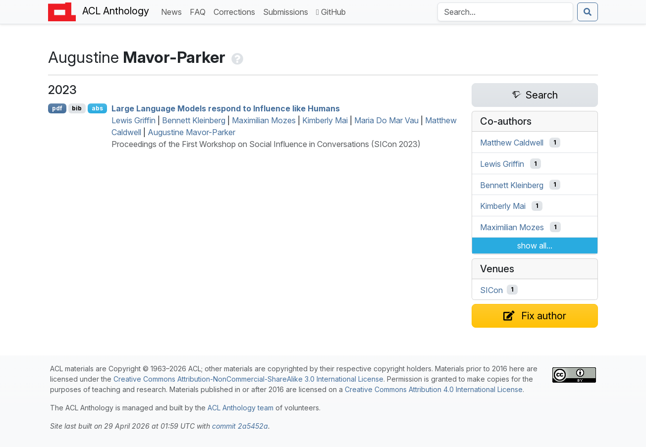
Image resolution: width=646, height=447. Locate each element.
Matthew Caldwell (511, 143)
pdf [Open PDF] (57, 108)
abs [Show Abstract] (97, 108)
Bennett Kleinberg (193, 120)
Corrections (236, 11)
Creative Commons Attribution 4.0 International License (434, 389)
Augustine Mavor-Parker (191, 132)
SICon (491, 290)
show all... (534, 245)
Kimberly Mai (325, 120)
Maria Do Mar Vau (386, 120)
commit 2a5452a (240, 426)
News (173, 11)
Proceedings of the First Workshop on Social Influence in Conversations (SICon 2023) (266, 144)
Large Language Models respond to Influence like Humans (225, 108)
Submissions (287, 11)
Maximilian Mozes (264, 120)
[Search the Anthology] (505, 11)
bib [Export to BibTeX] (77, 108)
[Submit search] (587, 11)
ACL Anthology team (240, 407)
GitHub (331, 12)
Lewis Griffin (133, 120)
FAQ (200, 11)
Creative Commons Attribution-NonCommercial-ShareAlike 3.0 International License (248, 379)
